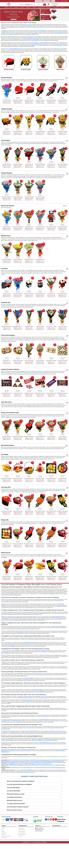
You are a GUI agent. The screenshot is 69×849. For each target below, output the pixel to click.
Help (66, 1)
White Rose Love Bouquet (28, 293)
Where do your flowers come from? (14, 810)
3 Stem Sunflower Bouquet (62, 131)
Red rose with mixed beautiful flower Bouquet (18, 227)
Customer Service (56, 825)
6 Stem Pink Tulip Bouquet (17, 164)
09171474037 (40, 830)
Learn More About (22, 825)
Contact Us (37, 825)
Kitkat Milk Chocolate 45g (28, 393)
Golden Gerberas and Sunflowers (6, 227)
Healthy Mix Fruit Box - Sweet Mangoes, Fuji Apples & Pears (6, 544)
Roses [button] (11, 7)
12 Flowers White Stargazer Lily (18, 197)
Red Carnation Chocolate (40, 100)
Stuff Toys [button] (34, 7)
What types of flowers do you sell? (14, 800)
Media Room (4, 832)
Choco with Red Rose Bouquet (62, 437)
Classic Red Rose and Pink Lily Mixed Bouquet (40, 227)
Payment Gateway (6, 816)
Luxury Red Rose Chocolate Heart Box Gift (18, 512)
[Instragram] (51, 819)
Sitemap (3, 834)
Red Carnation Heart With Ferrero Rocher (17, 577)
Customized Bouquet (55, 3)
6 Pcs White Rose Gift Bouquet (51, 294)
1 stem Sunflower (29, 131)
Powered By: (60, 816)
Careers (3, 831)
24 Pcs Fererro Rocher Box (62, 360)
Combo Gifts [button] (22, 7)
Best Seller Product (47, 1)
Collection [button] (63, 7)
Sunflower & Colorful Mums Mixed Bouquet (62, 227)
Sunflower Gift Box (6, 131)
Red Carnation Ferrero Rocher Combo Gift (29, 437)
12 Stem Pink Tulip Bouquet (40, 164)
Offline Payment (21, 829)
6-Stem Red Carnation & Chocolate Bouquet (6, 437)
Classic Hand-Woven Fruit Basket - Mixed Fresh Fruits (29, 479)
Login (57, 1)
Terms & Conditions (22, 834)
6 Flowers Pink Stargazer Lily (7, 196)
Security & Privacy (21, 832)
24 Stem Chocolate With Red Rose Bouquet (40, 437)
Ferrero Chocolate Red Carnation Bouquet (51, 437)
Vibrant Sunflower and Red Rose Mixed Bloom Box (51, 227)
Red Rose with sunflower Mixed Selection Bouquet (40, 544)
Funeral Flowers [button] (56, 7)
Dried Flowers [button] (49, 7)
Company (4, 825)
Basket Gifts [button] (28, 7)
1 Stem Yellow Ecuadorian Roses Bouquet (29, 327)
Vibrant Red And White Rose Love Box (40, 294)
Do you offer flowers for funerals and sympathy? (17, 807)
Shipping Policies (21, 831)
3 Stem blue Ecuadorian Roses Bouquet (62, 327)
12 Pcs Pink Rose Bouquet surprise (17, 294)
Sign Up (62, 1)
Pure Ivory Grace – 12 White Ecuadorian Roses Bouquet (51, 327)
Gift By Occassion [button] (41, 7)
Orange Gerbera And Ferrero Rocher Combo (40, 512)
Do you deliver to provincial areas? (14, 797)
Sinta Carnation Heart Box (28, 100)
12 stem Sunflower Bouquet (40, 131)
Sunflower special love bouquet (51, 132)
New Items (53, 1)
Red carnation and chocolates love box (6, 512)
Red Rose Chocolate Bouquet (18, 436)
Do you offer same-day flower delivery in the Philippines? (19, 784)
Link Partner (4, 837)
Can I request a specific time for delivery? (16, 803)
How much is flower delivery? (13, 787)
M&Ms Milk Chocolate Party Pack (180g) (62, 394)
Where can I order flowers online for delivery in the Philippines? (20, 781)
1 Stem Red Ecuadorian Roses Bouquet (40, 327)
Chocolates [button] (16, 7)
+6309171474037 (41, 829)
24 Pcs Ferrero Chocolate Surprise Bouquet (29, 361)
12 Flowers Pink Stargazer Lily (40, 197)
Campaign (20, 835)
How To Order (21, 828)
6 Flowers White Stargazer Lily (29, 197)
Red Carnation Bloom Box (62, 100)
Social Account (48, 816)
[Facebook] (46, 819)
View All (66, 78)
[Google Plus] (56, 819)
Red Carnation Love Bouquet (18, 100)
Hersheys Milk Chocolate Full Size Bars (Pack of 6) (7, 394)
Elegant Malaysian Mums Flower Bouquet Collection (29, 260)
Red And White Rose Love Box (62, 294)
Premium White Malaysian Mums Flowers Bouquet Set (7, 260)
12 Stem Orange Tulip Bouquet (51, 165)
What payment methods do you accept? (16, 794)
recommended (39, 1)
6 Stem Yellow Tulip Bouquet (62, 164)
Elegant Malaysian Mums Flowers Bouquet (40, 260)
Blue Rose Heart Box (6, 293)
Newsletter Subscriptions (6, 835)
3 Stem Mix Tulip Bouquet (6, 164)
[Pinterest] (53, 819)
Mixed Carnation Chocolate (51, 100)
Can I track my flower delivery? (13, 791)
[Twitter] (48, 819)
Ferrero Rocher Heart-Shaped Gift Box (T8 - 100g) (18, 361)
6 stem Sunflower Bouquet (17, 131)
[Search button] (44, 5)
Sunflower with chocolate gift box (62, 512)
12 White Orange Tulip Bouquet (29, 165)
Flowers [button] (7, 7)
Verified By (35, 816)
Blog (2, 829)
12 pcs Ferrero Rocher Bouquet (40, 361)
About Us (3, 828)
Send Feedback (39, 828)
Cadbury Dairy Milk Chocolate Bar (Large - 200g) (51, 394)
